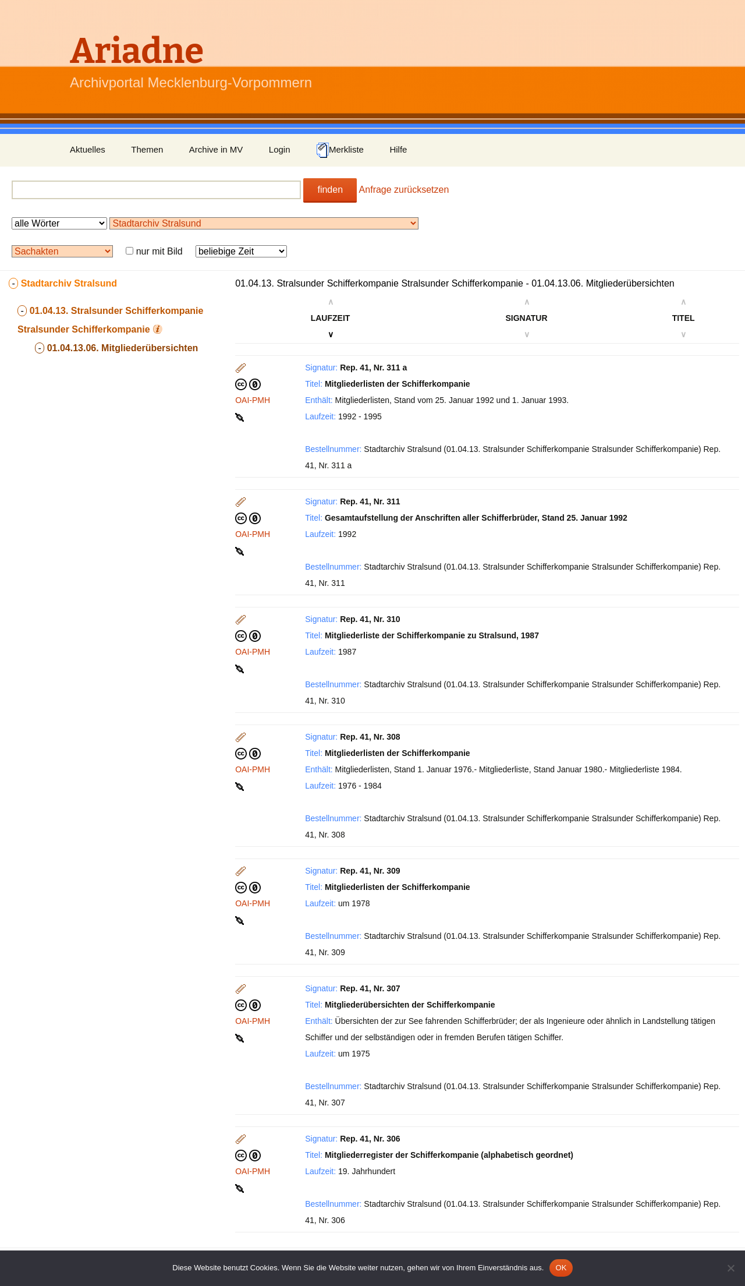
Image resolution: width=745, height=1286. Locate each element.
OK (560, 1267)
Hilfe (398, 149)
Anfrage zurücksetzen (404, 190)
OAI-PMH (252, 400)
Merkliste (340, 150)
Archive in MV (216, 149)
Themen (147, 149)
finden (330, 190)
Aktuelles (87, 149)
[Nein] (730, 1268)
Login (279, 149)
